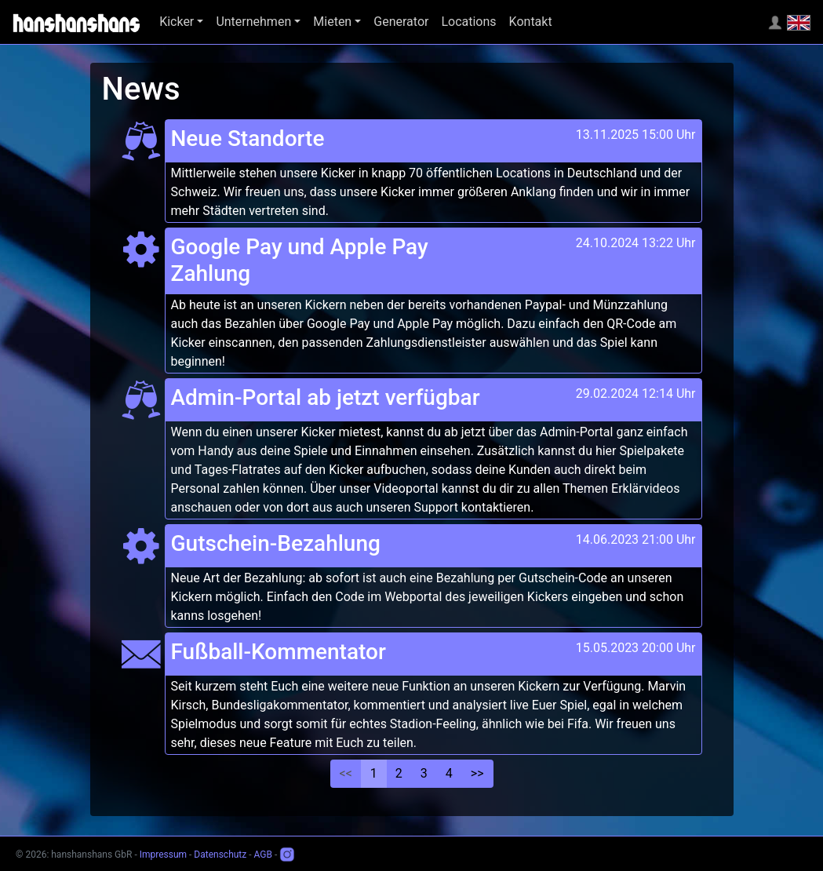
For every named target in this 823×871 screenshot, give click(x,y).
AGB (263, 854)
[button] (181, 22)
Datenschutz (220, 854)
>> (477, 773)
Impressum (163, 854)
